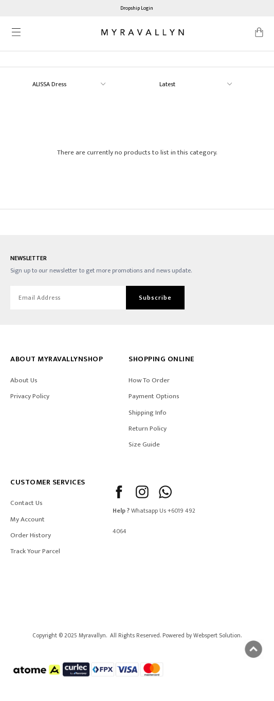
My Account (27, 519)
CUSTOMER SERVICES (47, 482)
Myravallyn (92, 635)
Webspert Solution (217, 635)
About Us (24, 380)
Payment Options (154, 396)
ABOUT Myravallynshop (56, 359)
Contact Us (26, 503)
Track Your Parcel (35, 551)
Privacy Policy (29, 396)
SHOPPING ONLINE (161, 359)
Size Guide (144, 444)
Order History (30, 535)
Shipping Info (148, 412)
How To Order (149, 380)
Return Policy (148, 428)
